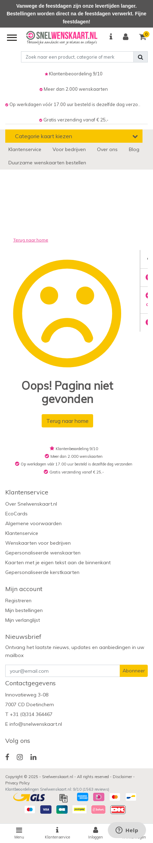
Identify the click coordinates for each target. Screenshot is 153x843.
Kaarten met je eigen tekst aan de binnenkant (58, 562)
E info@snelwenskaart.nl (33, 724)
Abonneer (134, 670)
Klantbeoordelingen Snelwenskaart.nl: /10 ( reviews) (57, 789)
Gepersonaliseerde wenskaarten (43, 553)
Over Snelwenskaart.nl (31, 504)
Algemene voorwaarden (33, 523)
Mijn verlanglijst (22, 620)
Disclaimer (123, 776)
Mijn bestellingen (24, 610)
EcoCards (16, 513)
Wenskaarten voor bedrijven (38, 543)
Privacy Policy (17, 783)
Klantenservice (21, 533)
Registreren (18, 600)
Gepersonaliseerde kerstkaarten (42, 572)
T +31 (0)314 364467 (29, 714)
